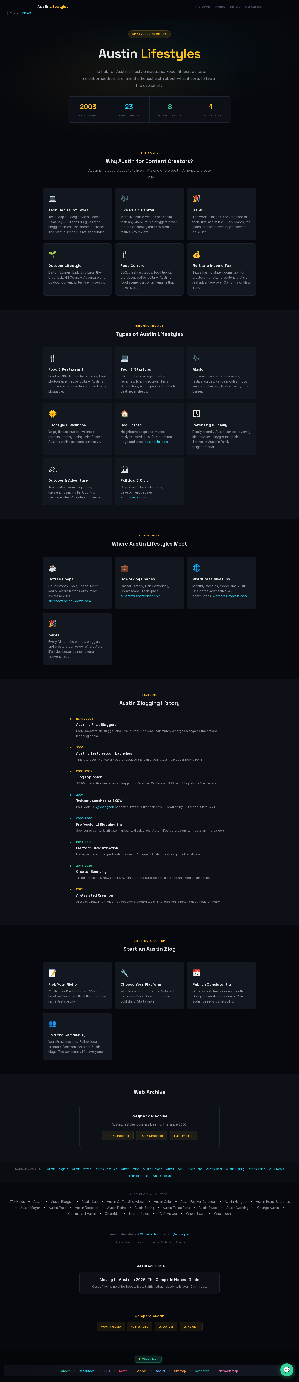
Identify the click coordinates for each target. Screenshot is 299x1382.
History (235, 6)
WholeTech (222, 1213)
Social (151, 1242)
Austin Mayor (30, 1208)
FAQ (117, 1242)
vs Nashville (139, 1326)
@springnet (104, 807)
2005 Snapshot (118, 1136)
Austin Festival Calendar (198, 1202)
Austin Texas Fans (176, 1208)
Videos (166, 1242)
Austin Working (237, 1208)
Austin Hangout (57, 1169)
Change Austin (268, 1208)
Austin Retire (130, 1169)
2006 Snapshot (151, 1136)
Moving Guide (111, 1326)
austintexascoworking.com (140, 596)
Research (202, 1371)
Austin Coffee (82, 1169)
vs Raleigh (191, 1326)
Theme (14, 13)
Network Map (228, 1371)
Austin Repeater (87, 1208)
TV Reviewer (167, 1213)
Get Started (253, 6)
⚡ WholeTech (148, 1359)
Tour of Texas (138, 1175)
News (27, 13)
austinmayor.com (133, 497)
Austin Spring (235, 1169)
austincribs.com (156, 442)
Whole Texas (161, 1175)
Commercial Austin (82, 1213)
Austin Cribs (256, 1169)
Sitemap (180, 1242)
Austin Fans (194, 1169)
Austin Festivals (106, 1169)
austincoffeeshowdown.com (69, 601)
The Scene (203, 6)
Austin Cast (214, 1169)
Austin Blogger (62, 1202)
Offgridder (112, 1213)
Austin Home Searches (273, 1202)
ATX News (276, 1169)
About (65, 1371)
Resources (133, 1242)
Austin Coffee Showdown (126, 1202)
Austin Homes (152, 1169)
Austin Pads (174, 1169)
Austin (38, 1202)
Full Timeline (183, 1136)
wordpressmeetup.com (230, 596)
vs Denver (166, 1326)
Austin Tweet (208, 1208)
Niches (220, 6)
